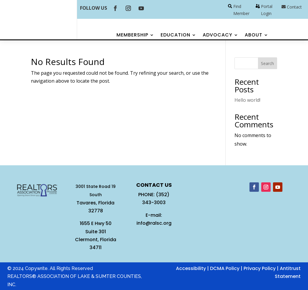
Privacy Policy (260, 268)
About (253, 35)
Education (175, 35)
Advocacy (217, 35)
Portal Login (266, 10)
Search (267, 63)
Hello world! (247, 100)
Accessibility (191, 268)
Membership (132, 35)
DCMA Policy (224, 268)
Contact (294, 7)
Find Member (241, 10)
